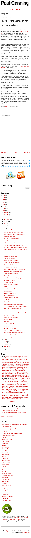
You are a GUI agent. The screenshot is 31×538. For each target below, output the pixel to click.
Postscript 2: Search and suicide (11, 334)
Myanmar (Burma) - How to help (11, 297)
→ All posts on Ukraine (8, 401)
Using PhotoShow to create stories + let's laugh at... (16, 306)
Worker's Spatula (6, 468)
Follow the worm (8, 291)
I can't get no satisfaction (10, 258)
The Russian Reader (7, 439)
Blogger (7, 531)
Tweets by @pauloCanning (7, 416)
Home (11, 9)
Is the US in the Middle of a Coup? (10, 410)
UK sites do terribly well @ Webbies (12, 308)
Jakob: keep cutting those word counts (13, 304)
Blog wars (6, 286)
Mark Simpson (5, 490)
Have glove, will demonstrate (11, 328)
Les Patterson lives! (8, 240)
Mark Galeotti (5, 450)
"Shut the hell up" (8, 275)
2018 (4, 197)
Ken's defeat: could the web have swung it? (14, 332)
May (5, 228)
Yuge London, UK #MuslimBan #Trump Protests (14, 412)
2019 (4, 195)
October (6, 217)
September (7, 219)
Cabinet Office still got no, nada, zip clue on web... (16, 249)
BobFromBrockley (6, 462)
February (6, 344)
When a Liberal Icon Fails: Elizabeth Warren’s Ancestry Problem (14, 392)
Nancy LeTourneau (7, 473)
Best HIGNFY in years (9, 315)
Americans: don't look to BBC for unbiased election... (16, 313)
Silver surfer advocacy (9, 302)
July (5, 223)
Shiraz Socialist (6, 464)
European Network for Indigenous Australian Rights (15, 424)
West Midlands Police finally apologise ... (14, 278)
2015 (4, 204)
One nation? (7, 254)
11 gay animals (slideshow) (14, 391)
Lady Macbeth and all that (10, 299)
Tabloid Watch (5, 481)
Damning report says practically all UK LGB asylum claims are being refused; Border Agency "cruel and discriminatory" (15, 383)
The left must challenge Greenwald (14, 356)
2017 (4, 199)
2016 (4, 202)
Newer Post (4, 152)
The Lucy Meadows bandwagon (21, 364)
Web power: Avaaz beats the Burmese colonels (15, 247)
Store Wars (6, 321)
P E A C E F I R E (6, 426)
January (6, 346)
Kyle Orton (4, 456)
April (5, 339)
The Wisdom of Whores (8, 496)
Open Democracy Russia (8, 435)
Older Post (27, 152)
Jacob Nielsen (5, 470)
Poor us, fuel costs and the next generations (14, 234)
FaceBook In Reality (9, 326)
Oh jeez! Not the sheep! (9, 236)
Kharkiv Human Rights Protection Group (12, 433)
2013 (4, 206)
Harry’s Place (5, 494)
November (6, 215)
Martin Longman (6, 489)
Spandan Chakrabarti (7, 475)
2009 (4, 208)
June (5, 225)
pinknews (4, 492)
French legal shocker (9, 282)
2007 (4, 349)
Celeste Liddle (5, 479)
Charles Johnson (6, 487)
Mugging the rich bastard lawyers (18, 367)
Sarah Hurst (5, 452)
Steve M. (4, 483)
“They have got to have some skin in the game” (15, 245)
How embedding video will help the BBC (13, 337)
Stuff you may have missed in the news (13, 243)
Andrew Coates (6, 460)
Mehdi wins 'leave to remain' (10, 267)
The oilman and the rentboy (9, 369)
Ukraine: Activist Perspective (9, 430)
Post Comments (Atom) (13, 155)
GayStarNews (5, 498)
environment (6, 107)
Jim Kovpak (5, 449)
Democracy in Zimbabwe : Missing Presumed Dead (16, 230)
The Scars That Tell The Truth (17, 378)
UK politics (11, 107)
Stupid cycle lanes (8, 319)
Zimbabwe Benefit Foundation (11, 273)
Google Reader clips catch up (11, 260)
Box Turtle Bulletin (6, 500)
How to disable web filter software (21, 376)
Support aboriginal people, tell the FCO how (14, 269)
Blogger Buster (26, 532)
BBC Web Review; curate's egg (11, 238)
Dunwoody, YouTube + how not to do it (13, 271)
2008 (4, 210)
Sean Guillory (5, 447)
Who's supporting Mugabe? (10, 264)
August (6, 221)
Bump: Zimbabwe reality (9, 289)
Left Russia (5, 443)
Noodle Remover (6, 441)
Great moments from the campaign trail (13, 232)
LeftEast (4, 445)
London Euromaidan (7, 431)
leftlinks (4, 466)
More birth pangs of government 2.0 (15, 375)
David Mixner (5, 471)
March (5, 342)
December (6, 212)
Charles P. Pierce (6, 485)
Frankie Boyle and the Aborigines (10, 361)
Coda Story (5, 437)
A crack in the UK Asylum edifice (12, 262)
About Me (18, 9)
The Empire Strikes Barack (10, 323)
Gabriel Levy (5, 458)
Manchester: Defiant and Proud (10, 408)
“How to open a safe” (18, 372)
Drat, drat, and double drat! (10, 293)
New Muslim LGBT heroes (20, 359)
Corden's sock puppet (9, 251)
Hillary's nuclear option (9, 310)
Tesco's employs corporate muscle (12, 330)
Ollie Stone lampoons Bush (10, 256)
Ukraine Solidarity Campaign (9, 428)
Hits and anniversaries (9, 280)
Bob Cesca (5, 477)
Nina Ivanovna (5, 454)
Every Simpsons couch (9, 295)
